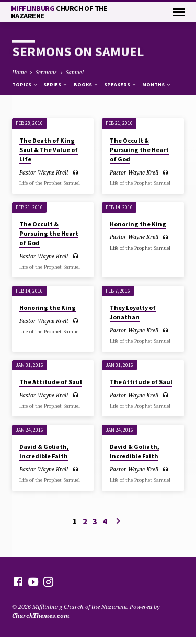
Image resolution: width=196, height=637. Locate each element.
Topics (25, 84)
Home (19, 72)
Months (156, 84)
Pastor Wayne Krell (43, 172)
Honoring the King (138, 224)
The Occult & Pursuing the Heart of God (139, 149)
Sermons (46, 72)
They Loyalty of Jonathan (133, 312)
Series (55, 84)
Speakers (120, 84)
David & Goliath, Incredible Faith (44, 451)
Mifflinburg (59, 12)
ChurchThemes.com (41, 615)
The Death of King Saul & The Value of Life (48, 149)
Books (86, 84)
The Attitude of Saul (50, 382)
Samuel (75, 72)
